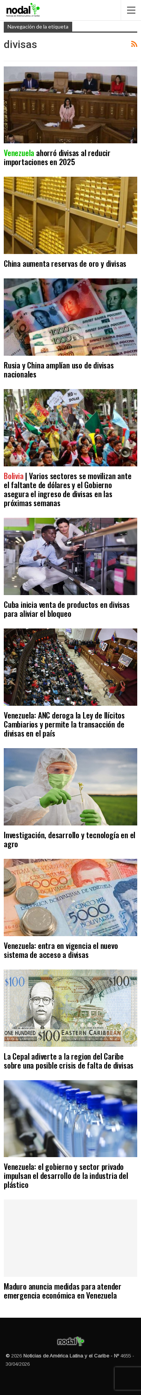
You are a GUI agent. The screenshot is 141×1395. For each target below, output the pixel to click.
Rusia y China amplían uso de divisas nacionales (59, 369)
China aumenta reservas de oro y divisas (65, 263)
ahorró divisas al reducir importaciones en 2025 (57, 157)
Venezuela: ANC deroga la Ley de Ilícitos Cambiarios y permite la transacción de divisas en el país (64, 724)
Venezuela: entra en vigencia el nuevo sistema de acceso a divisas (61, 950)
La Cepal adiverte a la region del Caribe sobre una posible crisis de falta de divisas (68, 1060)
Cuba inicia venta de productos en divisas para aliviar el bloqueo (67, 608)
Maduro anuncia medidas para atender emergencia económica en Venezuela (62, 1290)
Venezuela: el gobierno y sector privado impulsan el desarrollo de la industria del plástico (66, 1175)
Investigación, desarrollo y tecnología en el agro (69, 839)
